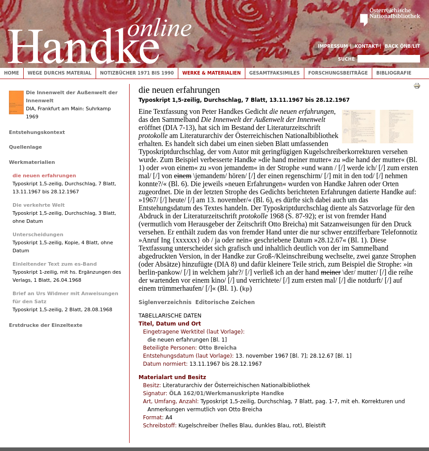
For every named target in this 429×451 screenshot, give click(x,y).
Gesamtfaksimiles (274, 73)
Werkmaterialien (32, 162)
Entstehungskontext (37, 132)
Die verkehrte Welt (39, 205)
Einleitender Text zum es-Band (55, 264)
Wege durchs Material (60, 73)
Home (11, 73)
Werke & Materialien (211, 73)
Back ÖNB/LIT (402, 46)
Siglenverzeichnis (167, 302)
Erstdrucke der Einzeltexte (46, 325)
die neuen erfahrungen (44, 176)
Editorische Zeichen (225, 302)
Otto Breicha (217, 348)
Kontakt (367, 46)
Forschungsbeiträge (338, 73)
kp (246, 289)
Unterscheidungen (38, 235)
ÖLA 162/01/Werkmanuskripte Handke (226, 393)
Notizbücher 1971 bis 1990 (137, 73)
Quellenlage (25, 147)
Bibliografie (394, 73)
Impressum (333, 46)
